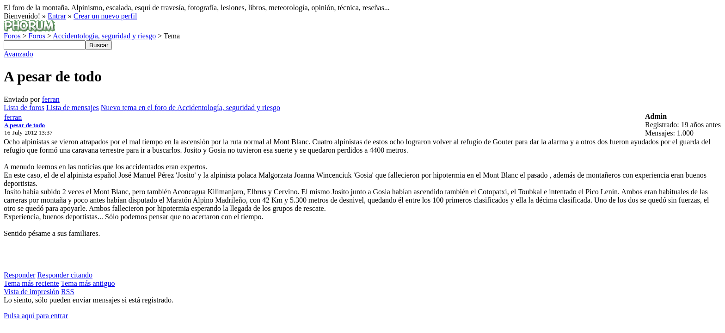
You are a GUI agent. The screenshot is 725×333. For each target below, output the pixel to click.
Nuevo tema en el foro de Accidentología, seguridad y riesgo (190, 107)
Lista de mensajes (72, 107)
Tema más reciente (31, 283)
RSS (67, 292)
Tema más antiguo (88, 283)
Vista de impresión (31, 292)
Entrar (57, 16)
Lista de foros (24, 107)
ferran (51, 99)
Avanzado (18, 54)
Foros (12, 36)
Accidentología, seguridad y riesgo (104, 36)
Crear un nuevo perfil (105, 16)
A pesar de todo (24, 125)
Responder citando (64, 275)
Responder (19, 275)
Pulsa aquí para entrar (36, 316)
